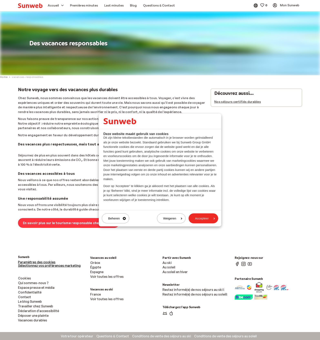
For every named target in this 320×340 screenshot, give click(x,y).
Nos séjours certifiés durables (237, 102)
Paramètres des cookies (37, 262)
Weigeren (172, 218)
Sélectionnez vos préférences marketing (49, 266)
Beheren (117, 218)
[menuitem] (30, 5)
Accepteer (205, 218)
